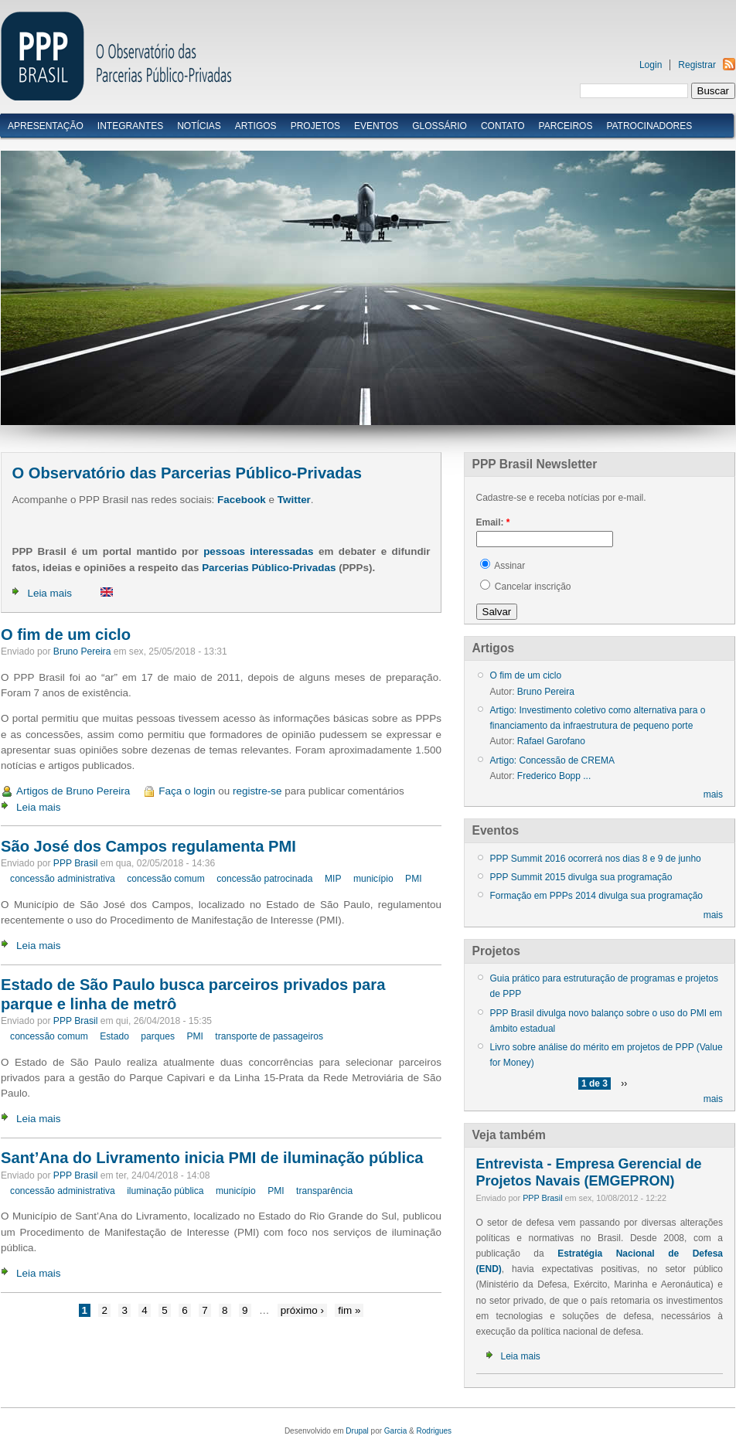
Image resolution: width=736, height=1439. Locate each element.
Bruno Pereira (82, 651)
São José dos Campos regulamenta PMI (148, 846)
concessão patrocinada (264, 878)
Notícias (199, 126)
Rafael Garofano (551, 741)
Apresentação (45, 126)
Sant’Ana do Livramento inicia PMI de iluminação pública (212, 1157)
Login (650, 65)
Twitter (294, 499)
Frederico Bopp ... (554, 776)
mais (713, 794)
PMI (413, 878)
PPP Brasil (75, 863)
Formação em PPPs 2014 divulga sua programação (596, 895)
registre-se (257, 791)
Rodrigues (434, 1431)
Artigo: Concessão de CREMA (552, 760)
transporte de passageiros (269, 1036)
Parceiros (566, 126)
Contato (503, 126)
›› (624, 1083)
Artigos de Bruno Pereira (73, 791)
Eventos (376, 126)
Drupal (357, 1431)
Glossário (439, 126)
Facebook (241, 499)
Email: (493, 522)
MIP (333, 878)
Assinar (503, 565)
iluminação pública (165, 1191)
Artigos (256, 126)
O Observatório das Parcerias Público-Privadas (187, 472)
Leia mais (49, 593)
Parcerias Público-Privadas (269, 567)
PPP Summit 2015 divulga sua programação (581, 877)
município (373, 878)
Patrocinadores (649, 126)
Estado (114, 1036)
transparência (324, 1191)
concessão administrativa (62, 878)
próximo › (302, 1310)
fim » (349, 1310)
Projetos (315, 126)
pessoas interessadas (258, 551)
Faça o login (186, 791)
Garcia (395, 1431)
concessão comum (166, 878)
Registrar (697, 65)
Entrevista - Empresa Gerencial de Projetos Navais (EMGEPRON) (589, 1172)
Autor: (503, 691)
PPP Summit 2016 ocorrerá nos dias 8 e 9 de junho (595, 858)
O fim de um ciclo (66, 634)
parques (158, 1036)
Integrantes (130, 126)
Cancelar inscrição (525, 586)
